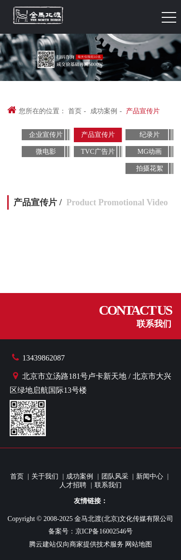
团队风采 (114, 476)
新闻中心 (149, 476)
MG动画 (150, 151)
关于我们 (44, 476)
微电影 (46, 151)
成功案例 (103, 111)
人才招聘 (72, 485)
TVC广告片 (98, 151)
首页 (75, 111)
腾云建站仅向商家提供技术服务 (76, 544)
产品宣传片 (143, 111)
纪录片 (149, 134)
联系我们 (108, 485)
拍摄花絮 (149, 168)
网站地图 (138, 544)
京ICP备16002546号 (104, 531)
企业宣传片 (46, 134)
